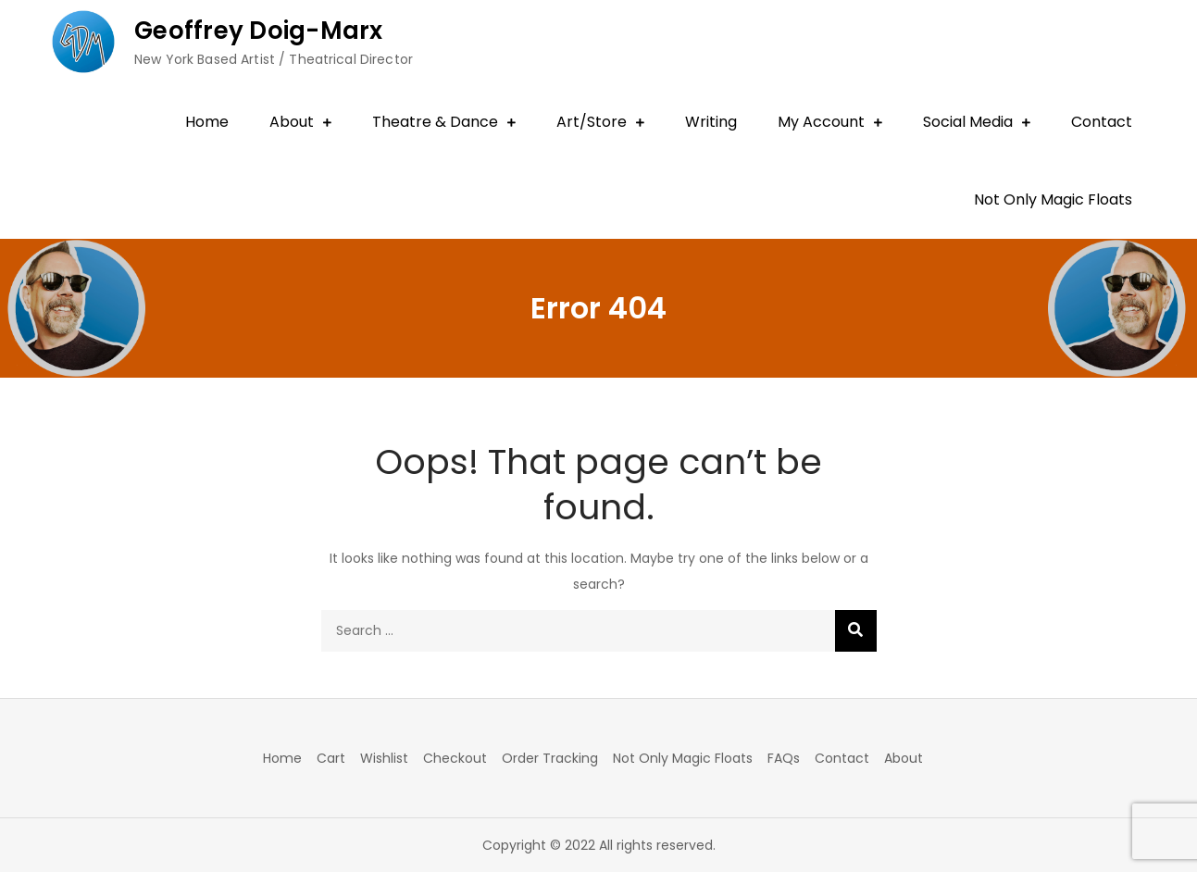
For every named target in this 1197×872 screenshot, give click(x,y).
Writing (711, 121)
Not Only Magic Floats (1053, 199)
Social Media (968, 121)
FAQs (783, 758)
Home (207, 121)
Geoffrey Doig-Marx (258, 30)
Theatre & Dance (435, 121)
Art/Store (591, 121)
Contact (1101, 121)
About (291, 121)
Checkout (455, 758)
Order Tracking (550, 758)
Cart (331, 758)
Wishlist (384, 758)
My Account (821, 121)
